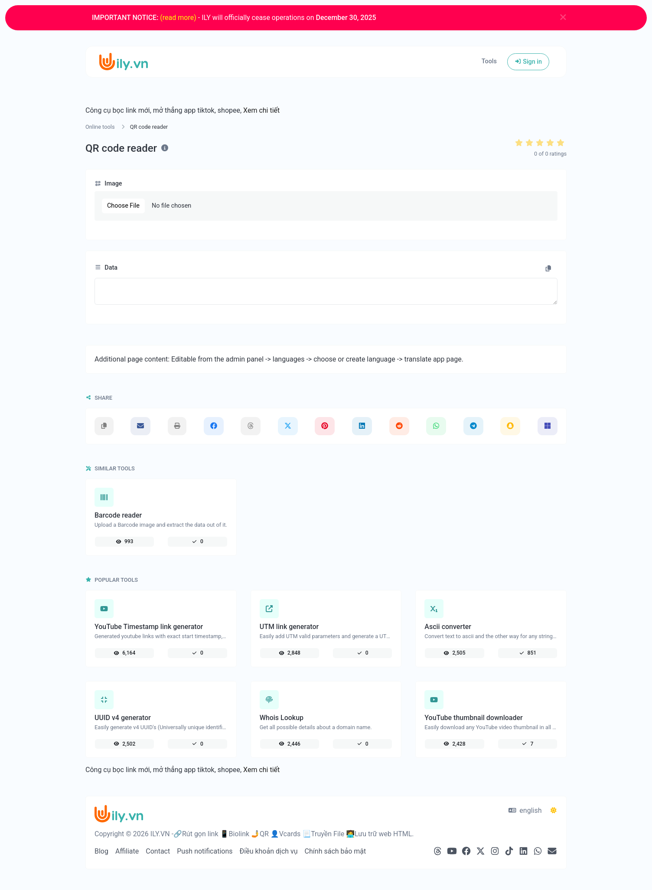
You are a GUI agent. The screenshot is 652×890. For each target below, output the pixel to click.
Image (108, 183)
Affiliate (127, 851)
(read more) (178, 17)
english (525, 810)
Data (106, 267)
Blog (101, 851)
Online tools (100, 127)
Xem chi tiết (261, 110)
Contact (158, 851)
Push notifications (204, 851)
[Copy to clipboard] (548, 269)
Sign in (528, 61)
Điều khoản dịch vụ (269, 851)
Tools (489, 61)
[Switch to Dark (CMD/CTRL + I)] (553, 810)
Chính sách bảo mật (335, 851)
